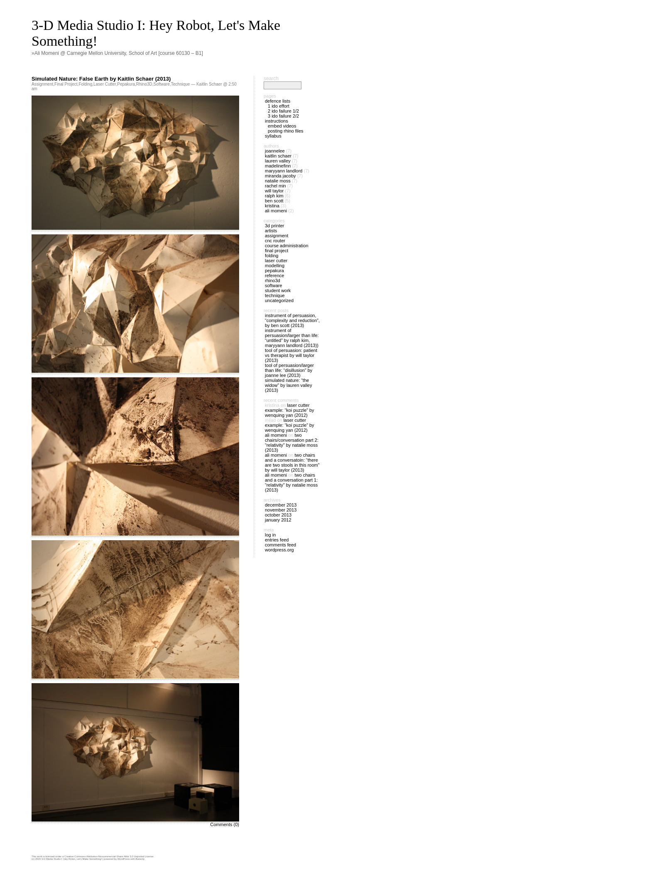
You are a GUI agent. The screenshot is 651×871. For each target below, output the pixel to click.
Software (162, 84)
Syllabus (273, 135)
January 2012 (278, 519)
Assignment (42, 84)
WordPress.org (279, 549)
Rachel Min (275, 185)
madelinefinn (278, 165)
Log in (270, 534)
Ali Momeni (276, 210)
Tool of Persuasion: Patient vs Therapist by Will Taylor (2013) (291, 355)
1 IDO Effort (278, 105)
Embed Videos (282, 125)
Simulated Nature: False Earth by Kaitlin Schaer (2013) (101, 79)
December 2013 (280, 504)
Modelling (274, 265)
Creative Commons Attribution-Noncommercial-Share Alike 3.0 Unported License (108, 856)
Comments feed (280, 544)
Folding (85, 84)
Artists (271, 230)
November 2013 (280, 509)
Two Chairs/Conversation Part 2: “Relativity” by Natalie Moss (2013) (291, 443)
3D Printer (274, 225)
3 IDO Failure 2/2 (283, 115)
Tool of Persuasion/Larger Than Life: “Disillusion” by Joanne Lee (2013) (289, 370)
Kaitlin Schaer (278, 155)
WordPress (123, 859)
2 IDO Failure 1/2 (283, 110)
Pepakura (126, 84)
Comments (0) (224, 824)
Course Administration (286, 245)
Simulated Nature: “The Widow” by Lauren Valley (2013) (288, 385)
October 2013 (278, 514)
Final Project (66, 84)
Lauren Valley (278, 160)
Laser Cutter (104, 84)
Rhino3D (144, 84)
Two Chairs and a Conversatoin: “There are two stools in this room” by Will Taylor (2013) (292, 462)
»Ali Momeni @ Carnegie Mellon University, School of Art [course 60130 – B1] (117, 53)
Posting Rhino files (285, 130)
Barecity (139, 859)
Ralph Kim (274, 195)
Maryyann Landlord (284, 170)
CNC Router (275, 240)
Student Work (278, 290)
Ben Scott (274, 200)
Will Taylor (274, 190)
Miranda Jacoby (280, 175)
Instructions (276, 120)
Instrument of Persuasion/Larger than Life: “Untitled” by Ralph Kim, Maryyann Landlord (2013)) (292, 338)
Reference (274, 275)
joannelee (275, 150)
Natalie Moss (278, 180)
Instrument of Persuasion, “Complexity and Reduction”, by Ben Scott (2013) (292, 320)
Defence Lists (277, 100)
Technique (180, 84)
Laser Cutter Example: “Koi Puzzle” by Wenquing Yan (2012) (289, 410)
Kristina (272, 205)
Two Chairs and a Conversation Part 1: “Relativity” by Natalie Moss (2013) (291, 482)
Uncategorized (279, 300)
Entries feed (277, 539)
